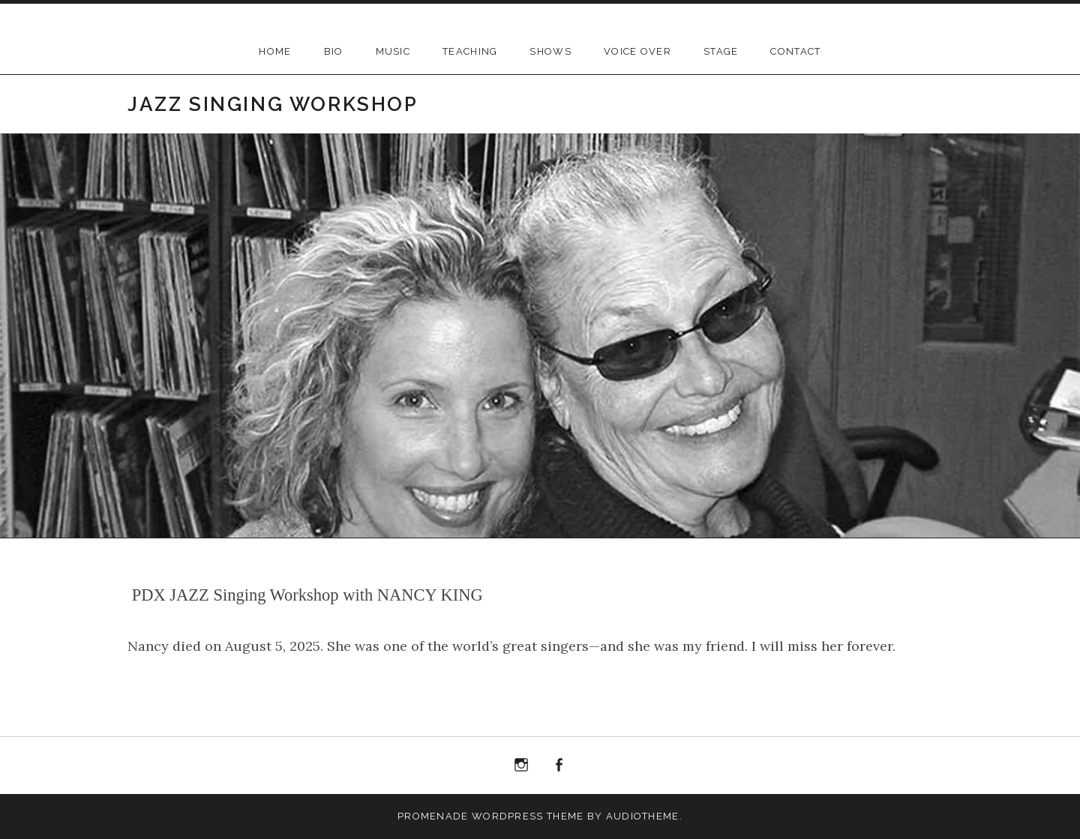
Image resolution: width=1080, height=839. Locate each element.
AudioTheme (643, 816)
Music (393, 51)
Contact (795, 51)
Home (275, 51)
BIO (334, 51)
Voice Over (637, 51)
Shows (551, 51)
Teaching (469, 51)
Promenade (433, 816)
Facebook (559, 765)
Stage (721, 51)
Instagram (521, 765)
